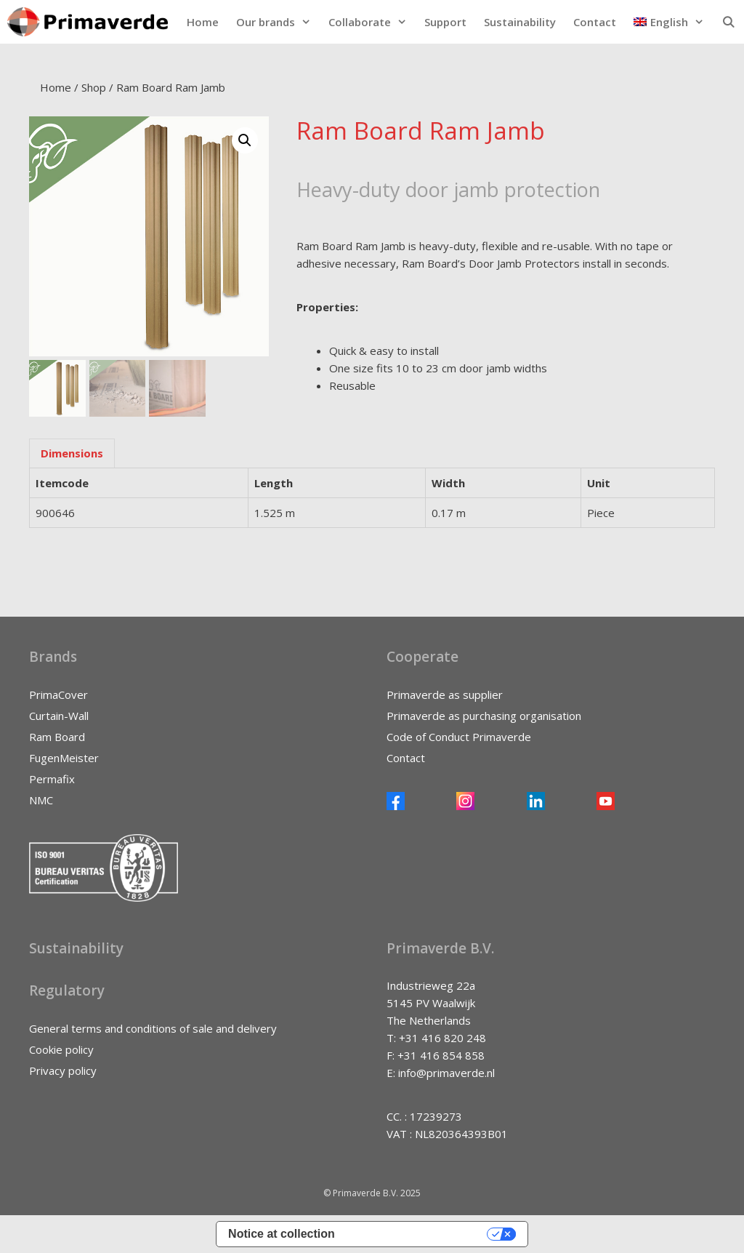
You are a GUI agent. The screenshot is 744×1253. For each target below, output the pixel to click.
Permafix (52, 779)
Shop (93, 87)
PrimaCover (58, 694)
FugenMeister (64, 757)
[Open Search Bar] (728, 22)
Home (203, 22)
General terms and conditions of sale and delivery (153, 1028)
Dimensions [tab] (72, 453)
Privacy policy (63, 1070)
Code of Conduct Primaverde (459, 736)
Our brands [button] (278, 22)
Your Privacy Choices (418, 1234)
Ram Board (57, 736)
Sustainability (520, 22)
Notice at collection (281, 1234)
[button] (669, 22)
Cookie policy (61, 1049)
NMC (41, 800)
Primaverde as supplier (445, 694)
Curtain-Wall (59, 715)
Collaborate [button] (372, 22)
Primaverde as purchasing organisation (484, 715)
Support (445, 22)
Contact (594, 22)
